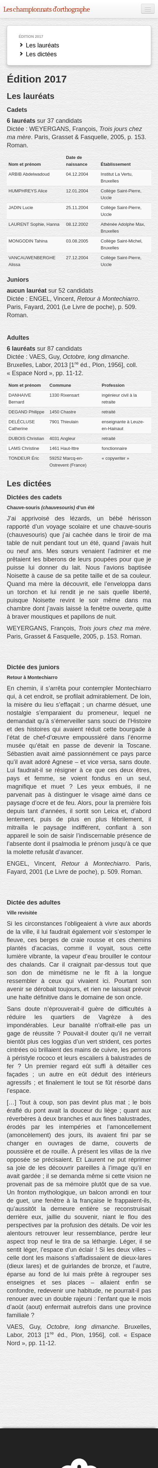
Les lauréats (39, 45)
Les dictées (38, 54)
